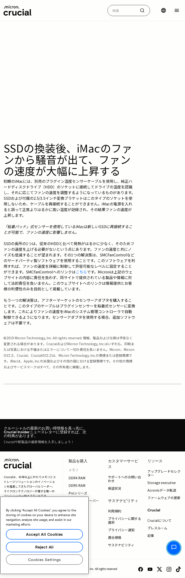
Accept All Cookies (44, 534)
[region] (44, 535)
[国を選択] (163, 10)
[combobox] (129, 10)
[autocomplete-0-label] (122, 10)
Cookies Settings (44, 559)
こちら (81, 272)
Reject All (44, 547)
